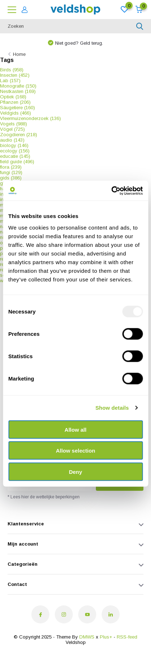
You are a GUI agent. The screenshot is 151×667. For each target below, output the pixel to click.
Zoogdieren (18, 134)
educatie (15, 156)
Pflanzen (15, 102)
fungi (11, 172)
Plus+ (106, 637)
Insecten (15, 75)
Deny (75, 471)
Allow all (75, 429)
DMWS (86, 637)
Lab (10, 80)
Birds (11, 69)
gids (11, 178)
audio (12, 140)
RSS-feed (127, 637)
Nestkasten (18, 91)
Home (19, 54)
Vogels (13, 123)
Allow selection (75, 451)
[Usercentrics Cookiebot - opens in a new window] (111, 190)
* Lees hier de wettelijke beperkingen (44, 496)
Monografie (18, 86)
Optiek (13, 96)
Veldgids (15, 113)
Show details (112, 408)
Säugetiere (17, 107)
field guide (17, 161)
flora (11, 167)
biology (14, 145)
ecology (15, 151)
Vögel (12, 129)
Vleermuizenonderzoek (30, 118)
